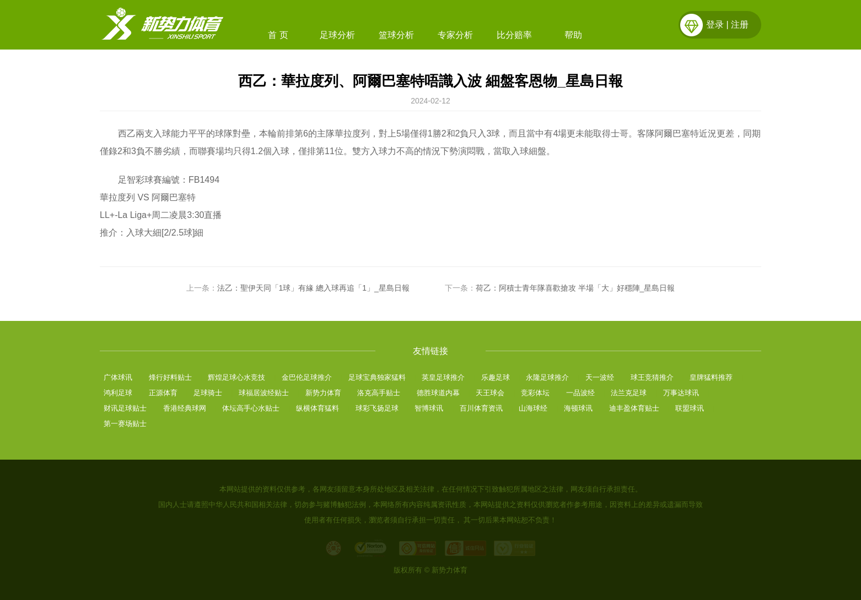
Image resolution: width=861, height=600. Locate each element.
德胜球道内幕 (438, 393)
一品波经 (580, 393)
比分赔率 (514, 35)
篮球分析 (396, 35)
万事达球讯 (681, 393)
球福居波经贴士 (264, 393)
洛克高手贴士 (378, 393)
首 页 (278, 35)
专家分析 (455, 35)
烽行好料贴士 (170, 377)
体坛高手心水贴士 (250, 408)
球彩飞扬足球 (377, 408)
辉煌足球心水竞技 (236, 377)
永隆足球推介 (547, 377)
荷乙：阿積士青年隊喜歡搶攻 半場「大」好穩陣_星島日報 (575, 287)
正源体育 (163, 393)
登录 (715, 24)
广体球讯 (118, 377)
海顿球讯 (578, 408)
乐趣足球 (495, 377)
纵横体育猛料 (317, 408)
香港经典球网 (184, 408)
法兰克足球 (629, 393)
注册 (740, 24)
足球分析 (337, 35)
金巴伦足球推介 (307, 377)
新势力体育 (323, 393)
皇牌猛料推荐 (711, 377)
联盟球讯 (689, 408)
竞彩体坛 (535, 393)
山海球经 (533, 408)
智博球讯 (429, 408)
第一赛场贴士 (125, 423)
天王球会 (490, 393)
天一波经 (599, 377)
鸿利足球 (118, 393)
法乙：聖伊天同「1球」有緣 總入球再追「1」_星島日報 (313, 287)
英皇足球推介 (443, 377)
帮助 (573, 35)
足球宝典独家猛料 (377, 377)
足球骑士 (207, 393)
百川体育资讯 (481, 408)
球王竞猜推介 (652, 377)
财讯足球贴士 (125, 408)
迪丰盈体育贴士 (634, 408)
